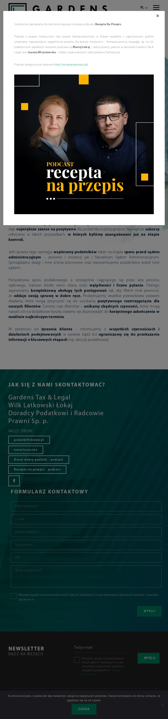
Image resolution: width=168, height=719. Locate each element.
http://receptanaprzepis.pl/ (71, 64)
